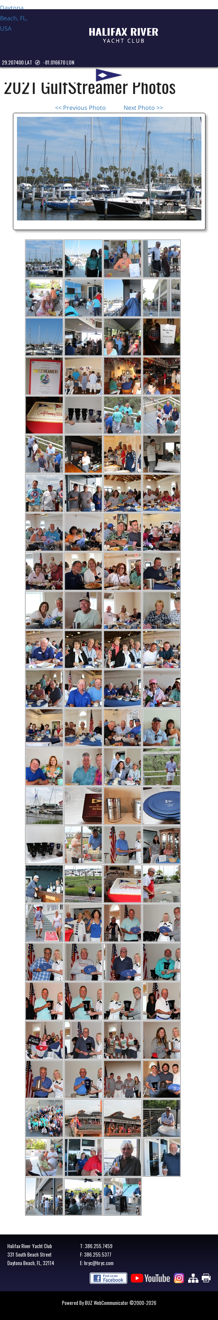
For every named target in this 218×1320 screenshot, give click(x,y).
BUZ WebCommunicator (106, 1302)
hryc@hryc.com (99, 1263)
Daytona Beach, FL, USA (18, 30)
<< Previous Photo (80, 108)
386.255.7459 (99, 1246)
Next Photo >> (143, 108)
